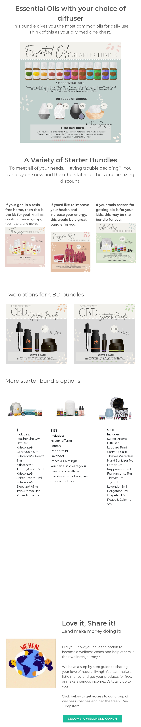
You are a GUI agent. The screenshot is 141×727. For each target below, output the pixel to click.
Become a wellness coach (92, 718)
